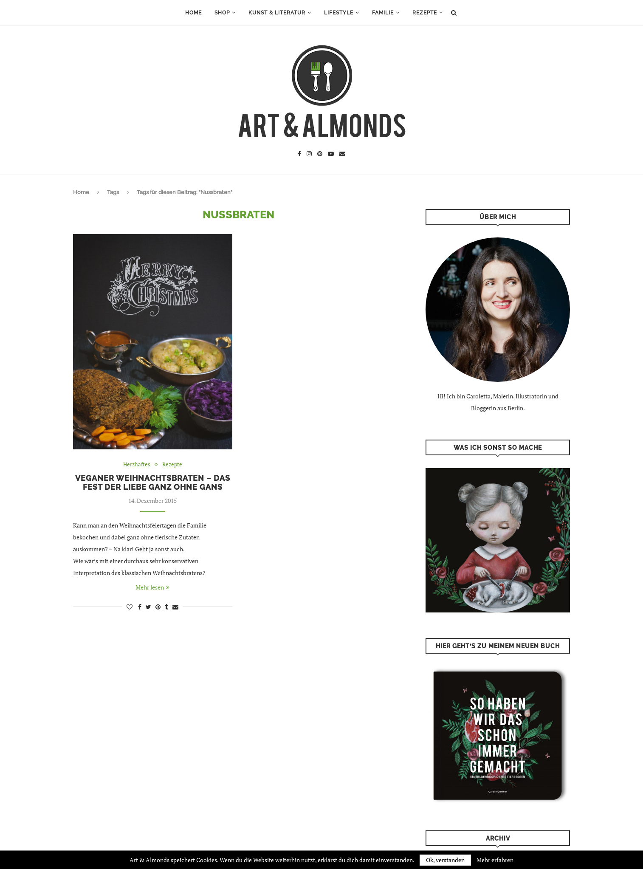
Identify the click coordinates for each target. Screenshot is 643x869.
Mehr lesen (152, 587)
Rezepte (424, 13)
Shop (222, 13)
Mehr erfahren (495, 860)
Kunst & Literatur (276, 13)
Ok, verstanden (445, 860)
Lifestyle (338, 13)
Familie (383, 13)
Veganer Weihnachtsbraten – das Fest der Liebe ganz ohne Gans (152, 482)
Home (193, 13)
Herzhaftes (136, 464)
